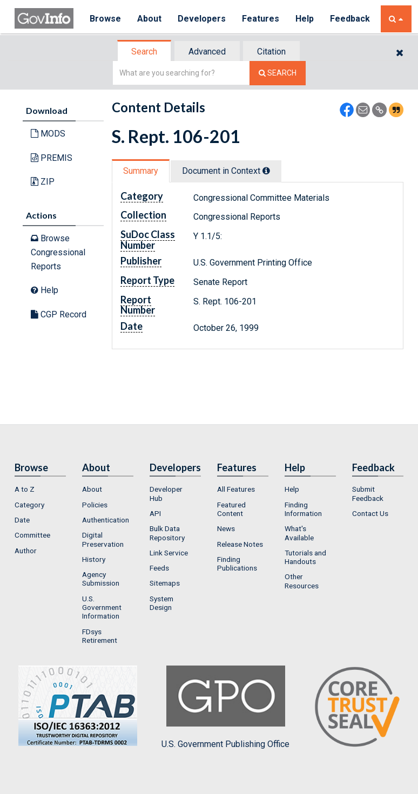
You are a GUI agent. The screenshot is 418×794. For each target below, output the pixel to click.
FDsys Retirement (99, 635)
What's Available (299, 532)
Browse (105, 18)
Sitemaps (165, 583)
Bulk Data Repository (167, 532)
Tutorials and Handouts (305, 557)
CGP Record (58, 314)
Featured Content (231, 509)
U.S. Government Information (102, 607)
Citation (271, 51)
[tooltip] (266, 170)
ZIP (43, 182)
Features (260, 18)
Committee (32, 535)
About (149, 18)
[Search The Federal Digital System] (278, 73)
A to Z (25, 489)
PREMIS (51, 158)
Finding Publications (237, 563)
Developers (202, 18)
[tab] (144, 51)
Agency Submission (100, 578)
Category (29, 504)
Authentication (105, 519)
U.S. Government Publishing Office (225, 707)
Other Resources (302, 580)
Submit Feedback (367, 493)
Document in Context (226, 171)
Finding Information (303, 509)
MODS (48, 133)
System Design (161, 603)
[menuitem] (40, 489)
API (155, 513)
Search (144, 51)
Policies (94, 504)
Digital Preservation (103, 539)
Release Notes (240, 544)
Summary (140, 171)
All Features (236, 489)
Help (304, 18)
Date (22, 519)
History (93, 559)
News (226, 528)
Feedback (350, 18)
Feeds (159, 568)
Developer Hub (166, 493)
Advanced (207, 51)
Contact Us (370, 513)
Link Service (169, 552)
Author (26, 550)
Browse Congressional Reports (58, 252)
